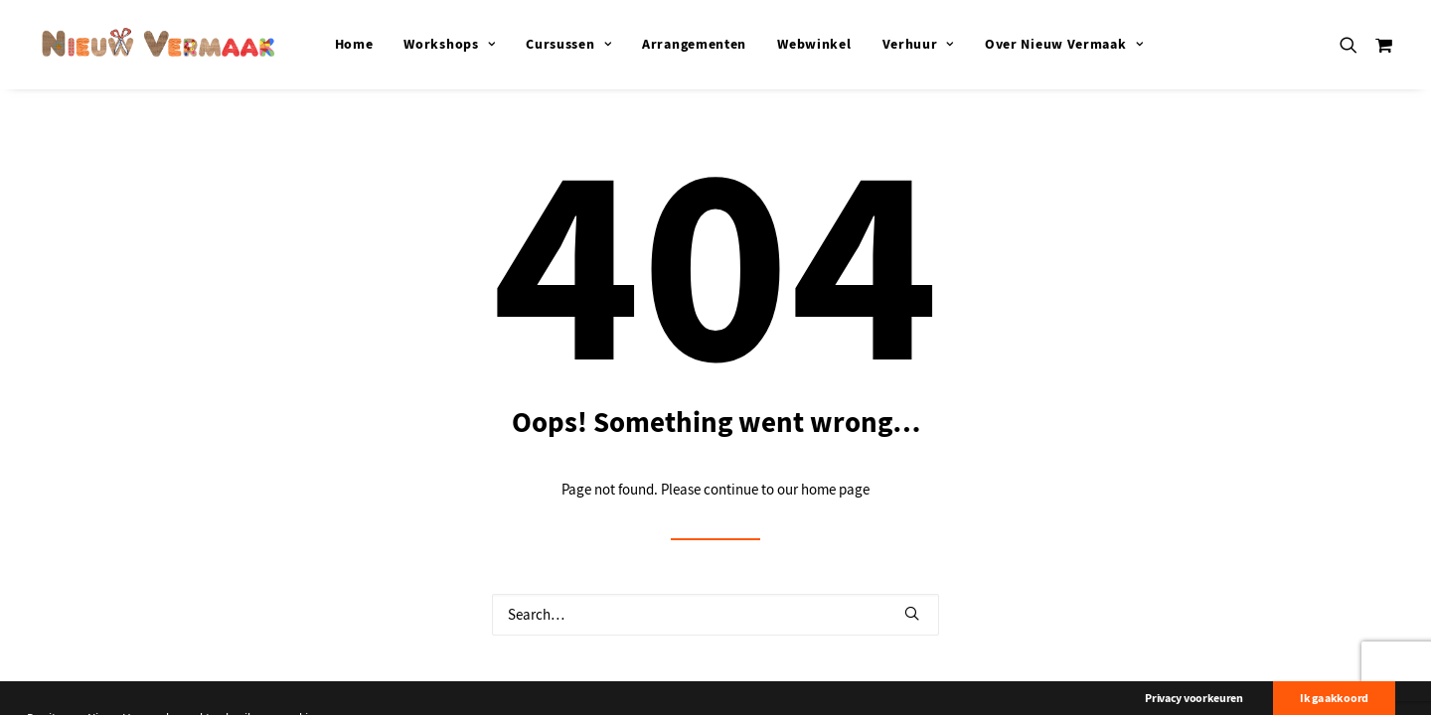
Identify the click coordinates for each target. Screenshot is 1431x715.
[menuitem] (354, 44)
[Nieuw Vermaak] (158, 44)
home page (835, 490)
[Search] (715, 615)
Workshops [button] (449, 44)
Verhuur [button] (918, 44)
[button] (1353, 44)
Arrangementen (694, 44)
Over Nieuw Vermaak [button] (1064, 44)
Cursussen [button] (568, 44)
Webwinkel (814, 44)
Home (354, 44)
